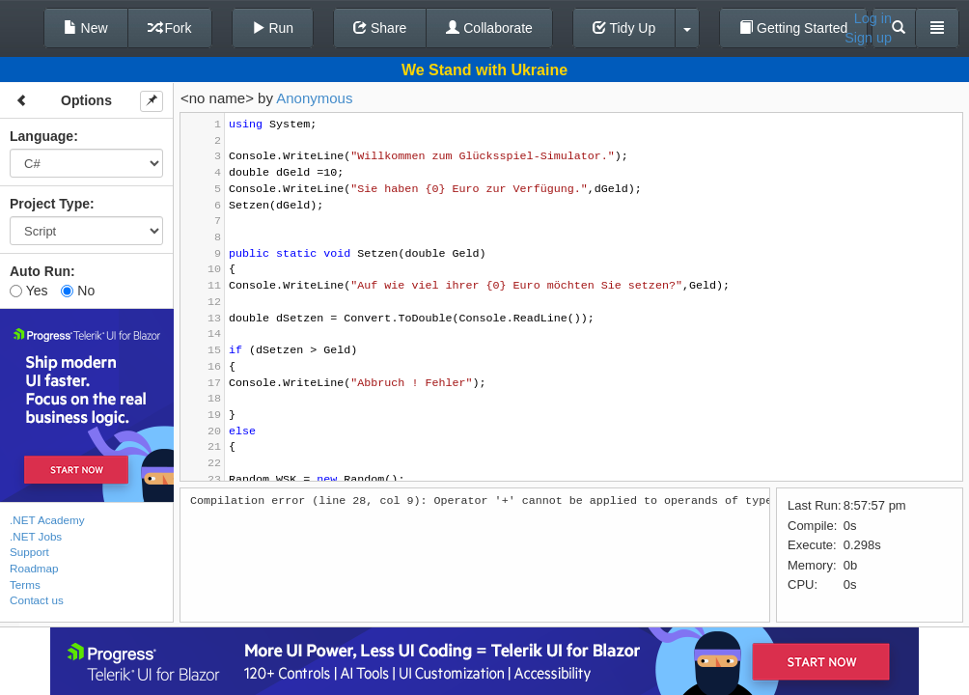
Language (41, 136)
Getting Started (793, 28)
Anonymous (314, 98)
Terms (25, 584)
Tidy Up (624, 28)
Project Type (50, 203)
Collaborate (489, 28)
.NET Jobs (36, 536)
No (78, 290)
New (86, 28)
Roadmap (34, 568)
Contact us (37, 600)
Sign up (868, 37)
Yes (28, 290)
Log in (873, 18)
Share (379, 28)
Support (29, 551)
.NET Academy (47, 520)
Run (273, 28)
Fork (170, 28)
